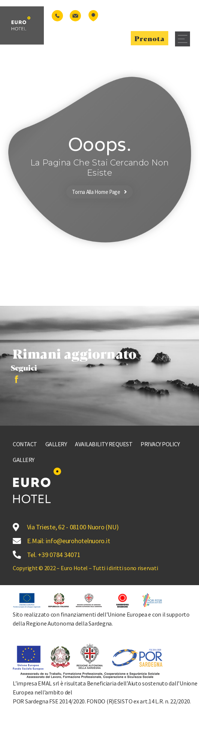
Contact (25, 444)
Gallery (56, 444)
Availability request (103, 444)
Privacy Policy (160, 444)
